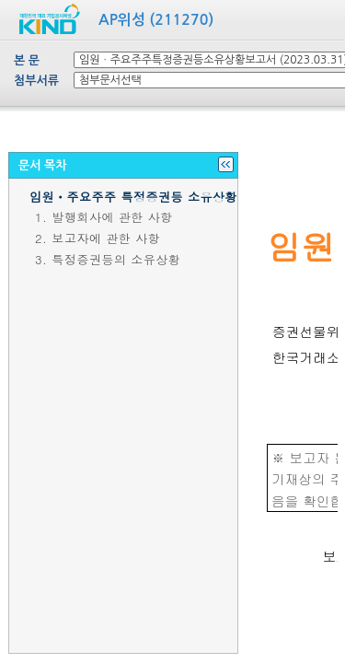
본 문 (27, 60)
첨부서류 (36, 81)
